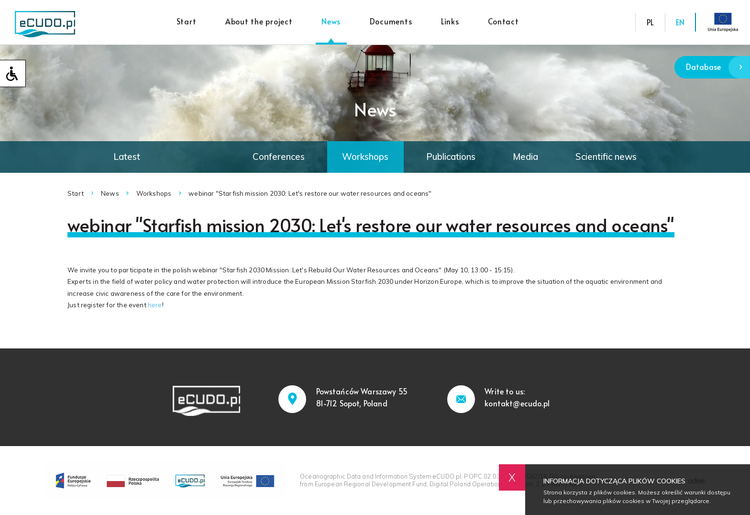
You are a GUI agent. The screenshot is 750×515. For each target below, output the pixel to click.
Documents (391, 21)
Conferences (279, 156)
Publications (450, 156)
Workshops (365, 156)
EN (680, 22)
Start (186, 21)
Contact (503, 21)
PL (650, 22)
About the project (259, 21)
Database (718, 67)
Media (525, 156)
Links (450, 21)
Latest (126, 156)
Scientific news (606, 156)
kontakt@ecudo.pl (517, 403)
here (155, 305)
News (331, 21)
